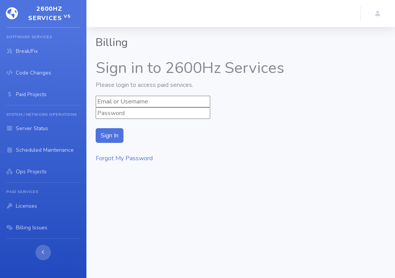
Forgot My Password (124, 158)
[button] (378, 13)
